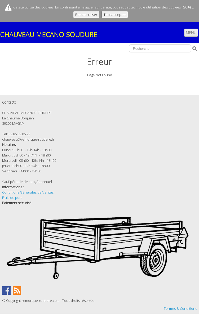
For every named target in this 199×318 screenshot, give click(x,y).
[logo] (50, 33)
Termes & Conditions (180, 308)
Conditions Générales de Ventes (28, 192)
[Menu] (191, 33)
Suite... (188, 7)
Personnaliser (86, 14)
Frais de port (12, 197)
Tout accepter (115, 14)
